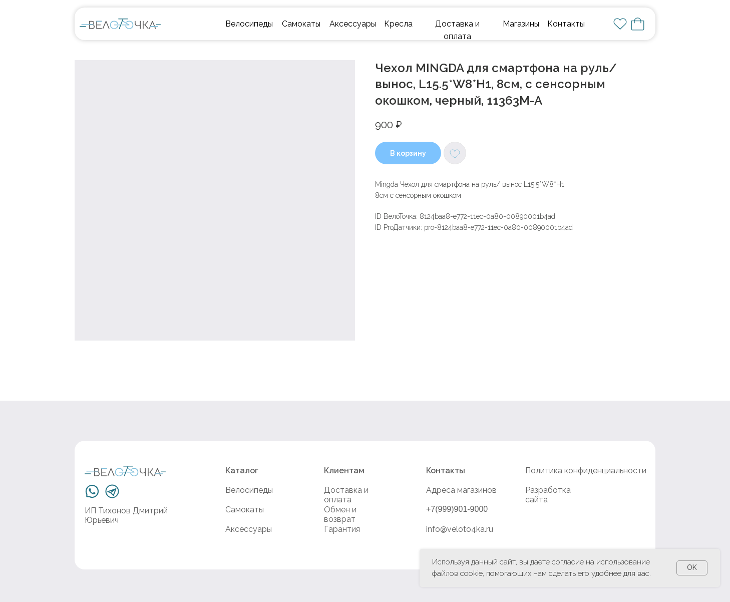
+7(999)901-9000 (457, 509)
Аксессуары (352, 24)
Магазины (521, 24)
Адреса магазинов (461, 490)
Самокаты (301, 24)
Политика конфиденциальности (585, 470)
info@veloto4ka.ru (459, 529)
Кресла (398, 24)
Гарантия (342, 529)
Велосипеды (249, 24)
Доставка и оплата (346, 494)
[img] (120, 24)
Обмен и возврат (340, 514)
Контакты (566, 24)
